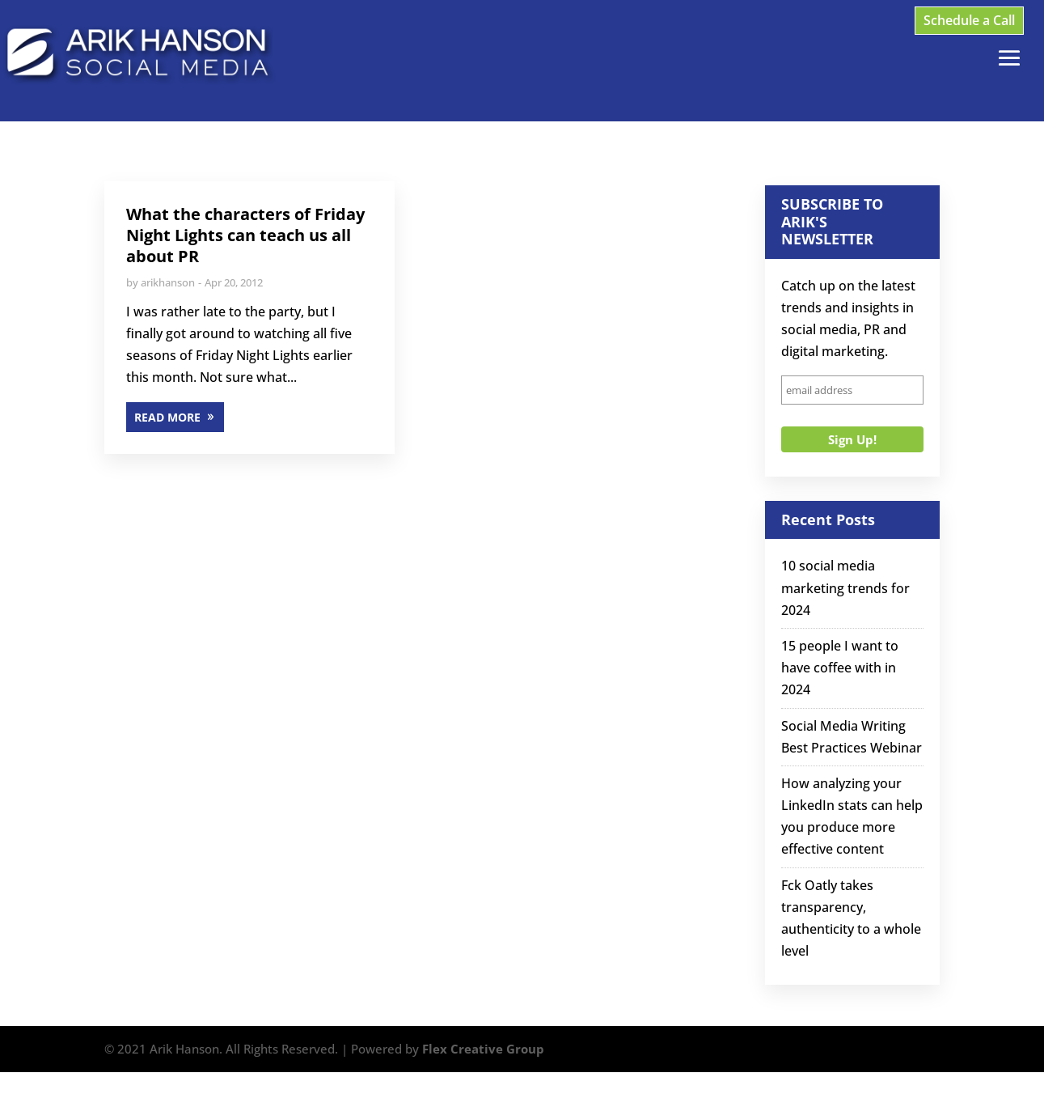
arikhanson (168, 282)
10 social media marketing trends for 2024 (845, 587)
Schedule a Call (969, 20)
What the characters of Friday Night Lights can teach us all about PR (245, 235)
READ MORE (167, 417)
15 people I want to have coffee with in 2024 (839, 667)
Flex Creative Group (483, 1049)
